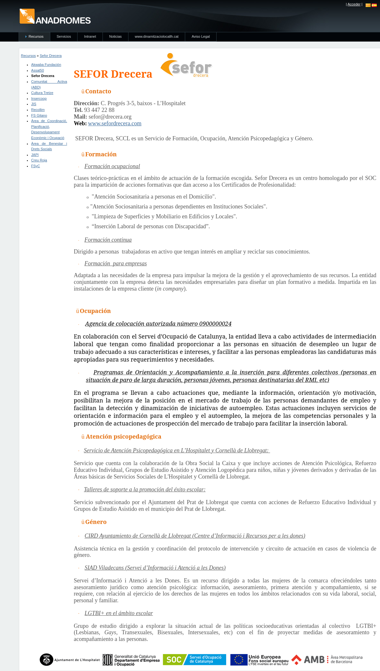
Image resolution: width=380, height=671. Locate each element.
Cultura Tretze (42, 93)
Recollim (38, 110)
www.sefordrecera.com (115, 123)
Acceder (354, 4)
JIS (33, 104)
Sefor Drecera (51, 56)
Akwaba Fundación (46, 64)
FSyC (35, 166)
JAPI (34, 155)
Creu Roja (39, 160)
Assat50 (37, 70)
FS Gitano (39, 115)
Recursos (28, 56)
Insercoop (38, 98)
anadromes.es (55, 16)
